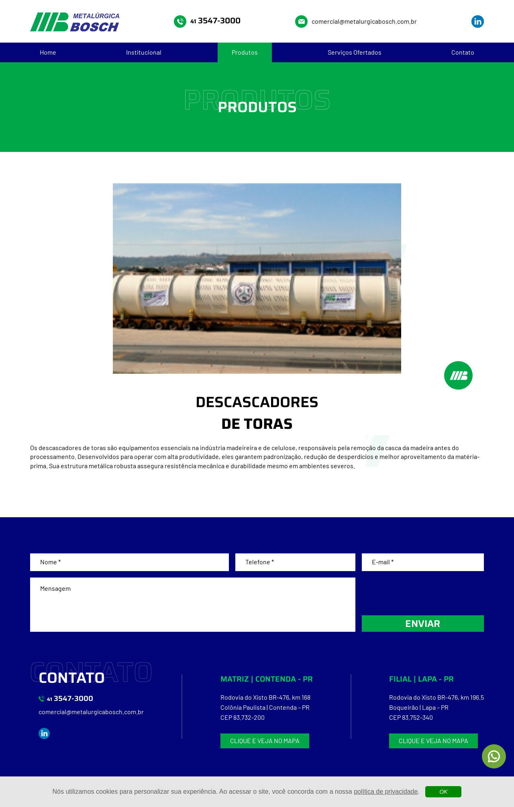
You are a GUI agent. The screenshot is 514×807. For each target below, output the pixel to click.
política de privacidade (386, 791)
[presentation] (423, 593)
